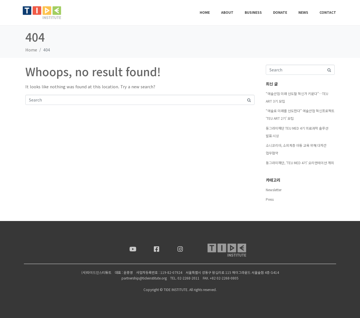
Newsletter (274, 189)
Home (205, 12)
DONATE (280, 12)
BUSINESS (253, 12)
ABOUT (227, 12)
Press (270, 199)
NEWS (303, 12)
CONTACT (328, 12)
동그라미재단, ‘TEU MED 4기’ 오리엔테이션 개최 (300, 162)
